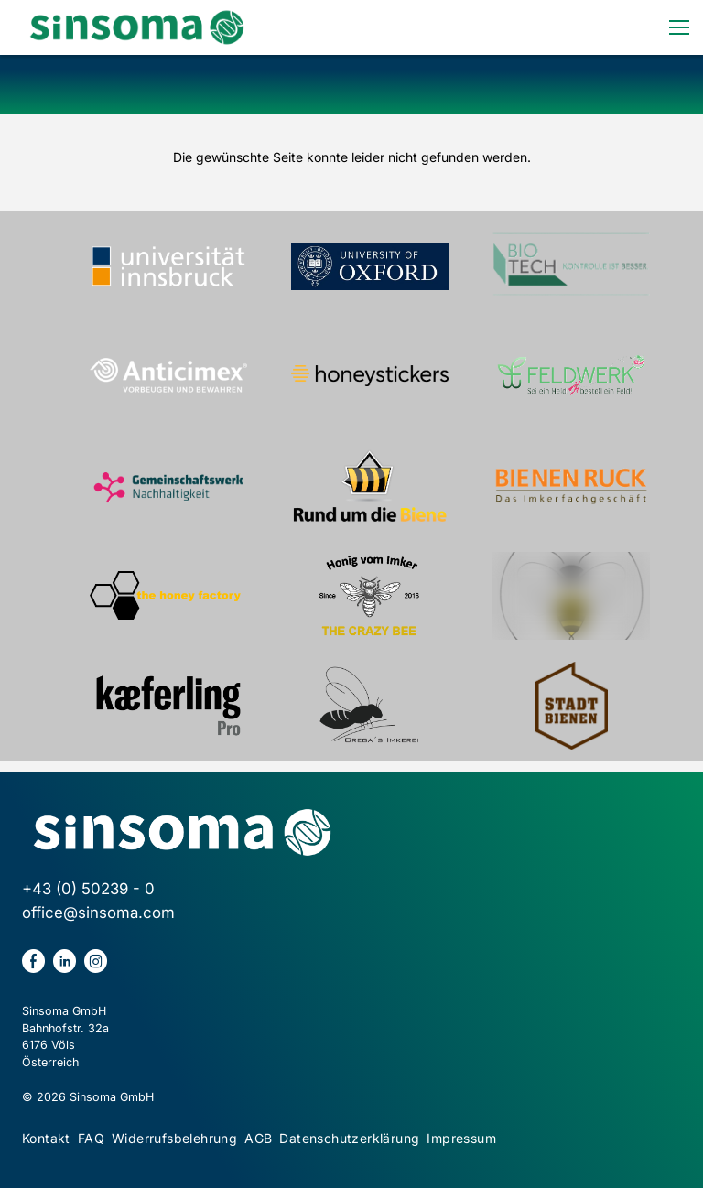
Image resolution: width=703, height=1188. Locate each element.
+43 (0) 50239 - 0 (88, 889)
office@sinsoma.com (98, 912)
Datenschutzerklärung (349, 1138)
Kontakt (46, 1138)
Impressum (461, 1138)
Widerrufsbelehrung (174, 1138)
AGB (258, 1138)
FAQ (91, 1138)
